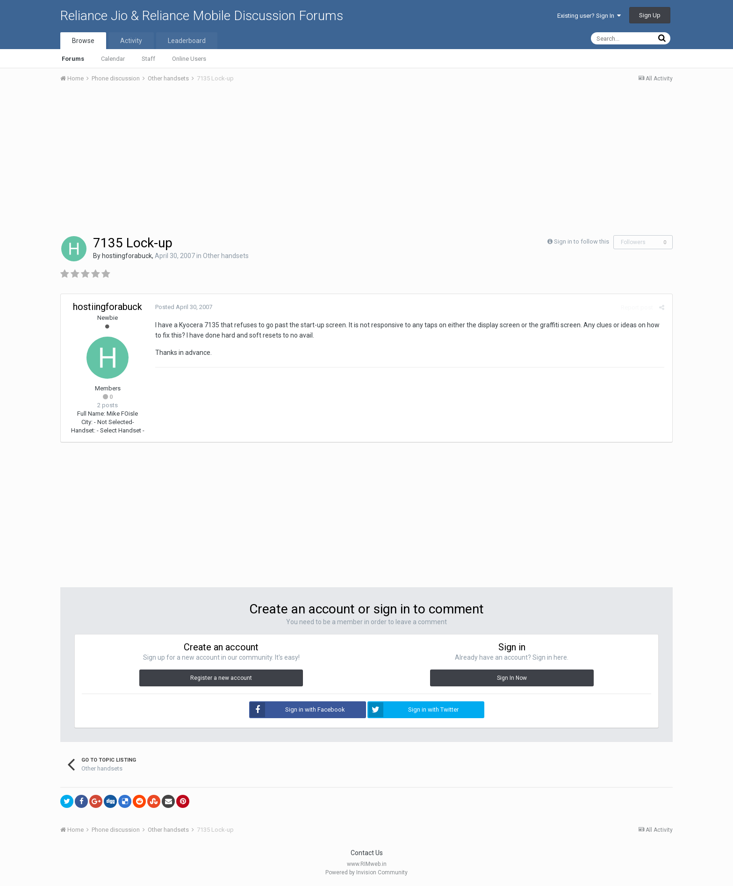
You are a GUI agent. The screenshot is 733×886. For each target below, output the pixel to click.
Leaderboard (187, 40)
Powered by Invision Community (366, 872)
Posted (182, 306)
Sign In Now (512, 678)
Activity (131, 40)
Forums (73, 58)
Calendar (113, 58)
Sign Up (650, 15)
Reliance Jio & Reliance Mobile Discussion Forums (201, 15)
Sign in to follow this (581, 241)
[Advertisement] (366, 160)
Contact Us (367, 853)
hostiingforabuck (127, 255)
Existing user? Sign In (589, 15)
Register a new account (221, 678)
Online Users (189, 58)
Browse (83, 40)
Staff (148, 58)
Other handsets (226, 255)
